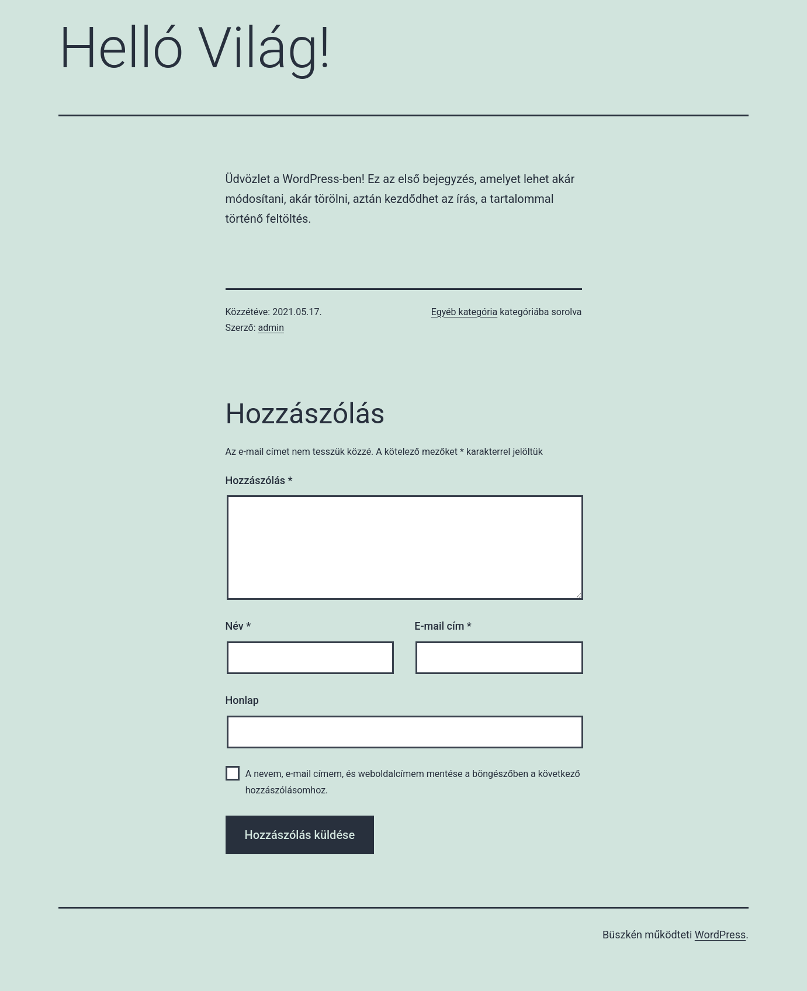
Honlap (242, 700)
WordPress (720, 934)
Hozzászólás (259, 480)
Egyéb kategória (464, 311)
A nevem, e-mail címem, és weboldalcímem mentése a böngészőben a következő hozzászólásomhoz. (412, 781)
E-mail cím (443, 626)
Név (238, 626)
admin (271, 327)
